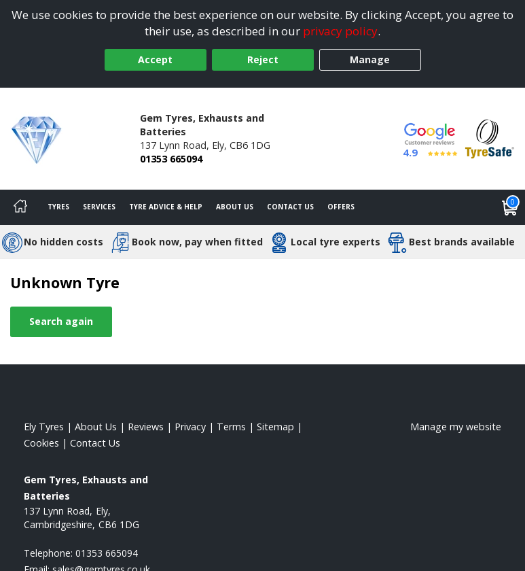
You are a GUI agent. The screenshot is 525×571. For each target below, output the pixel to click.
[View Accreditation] (490, 137)
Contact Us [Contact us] (290, 206)
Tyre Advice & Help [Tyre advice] (165, 206)
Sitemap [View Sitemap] (275, 426)
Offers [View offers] (341, 206)
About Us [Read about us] (96, 426)
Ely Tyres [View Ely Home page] (44, 426)
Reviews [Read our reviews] (146, 426)
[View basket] (510, 207)
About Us (234, 206)
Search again (61, 321)
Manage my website (455, 426)
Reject (262, 59)
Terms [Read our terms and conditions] (231, 426)
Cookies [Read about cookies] (41, 442)
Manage (370, 59)
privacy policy (340, 31)
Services (99, 206)
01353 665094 (171, 158)
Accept (155, 59)
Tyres (58, 206)
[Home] (20, 207)
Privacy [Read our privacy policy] (190, 426)
